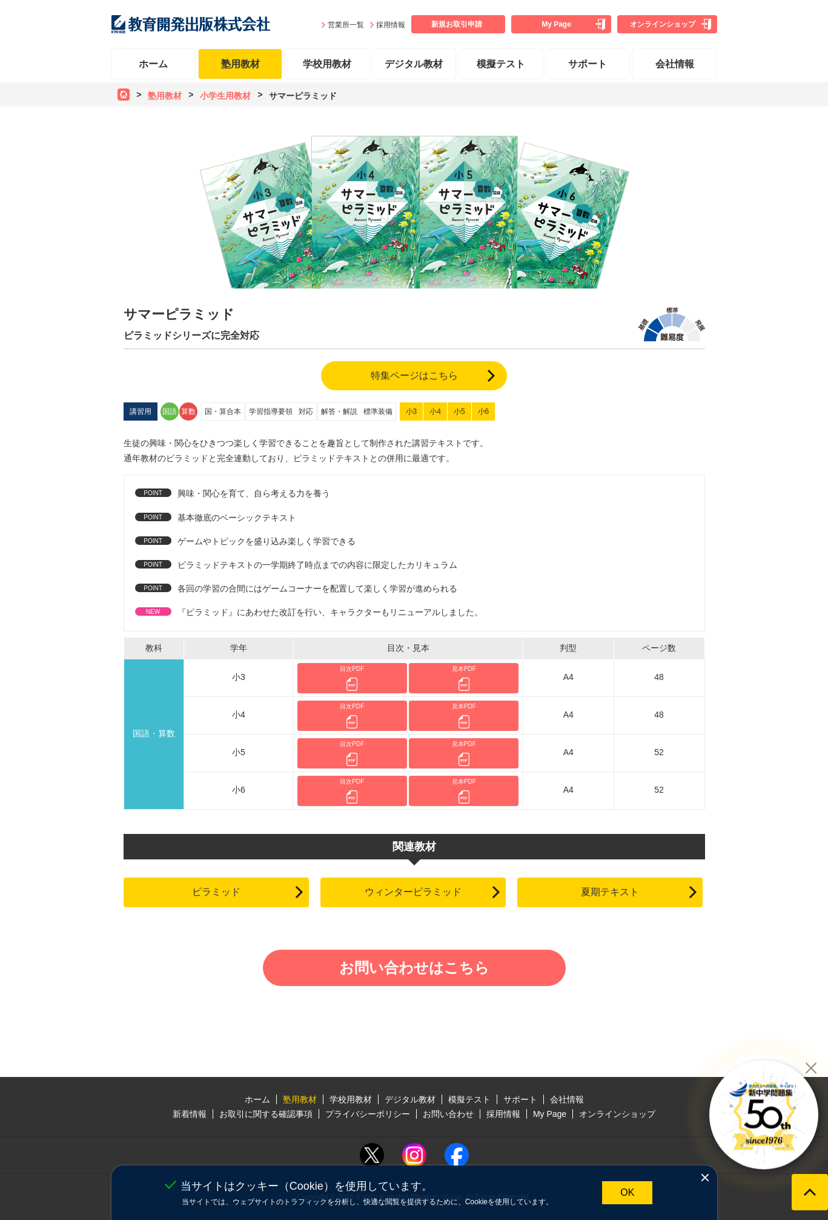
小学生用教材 (225, 96)
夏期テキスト (610, 892)
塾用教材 (240, 64)
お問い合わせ (448, 1114)
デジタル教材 (414, 64)
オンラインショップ (662, 24)
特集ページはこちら (414, 375)
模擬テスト (501, 64)
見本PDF (464, 668)
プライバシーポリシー (367, 1114)
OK (627, 1192)
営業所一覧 (346, 25)
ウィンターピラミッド (413, 892)
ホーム (153, 64)
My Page (556, 24)
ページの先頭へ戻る (810, 1192)
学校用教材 (327, 64)
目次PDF (352, 668)
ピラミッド (216, 892)
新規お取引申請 (456, 24)
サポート (587, 64)
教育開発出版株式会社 (190, 24)
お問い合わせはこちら (414, 967)
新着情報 (190, 1114)
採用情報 (390, 25)
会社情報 (674, 64)
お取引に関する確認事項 (266, 1114)
